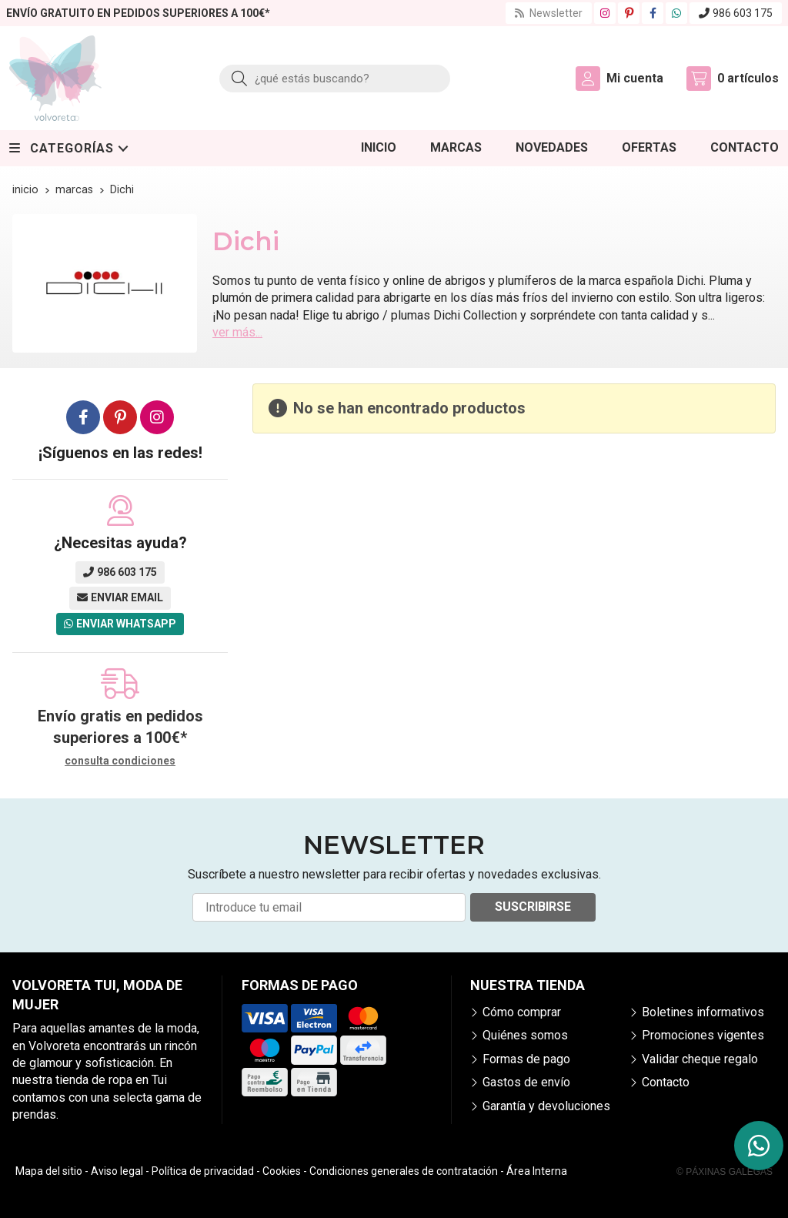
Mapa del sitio (48, 1171)
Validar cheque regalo (700, 1059)
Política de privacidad (203, 1171)
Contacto (666, 1082)
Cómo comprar (521, 1012)
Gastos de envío (526, 1082)
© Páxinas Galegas (724, 1171)
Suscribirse (533, 906)
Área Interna (536, 1171)
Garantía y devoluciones (546, 1106)
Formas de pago (526, 1059)
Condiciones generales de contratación (403, 1171)
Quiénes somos (525, 1035)
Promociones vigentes (703, 1035)
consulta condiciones (120, 761)
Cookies (281, 1171)
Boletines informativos (703, 1012)
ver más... (237, 332)
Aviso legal (117, 1171)
